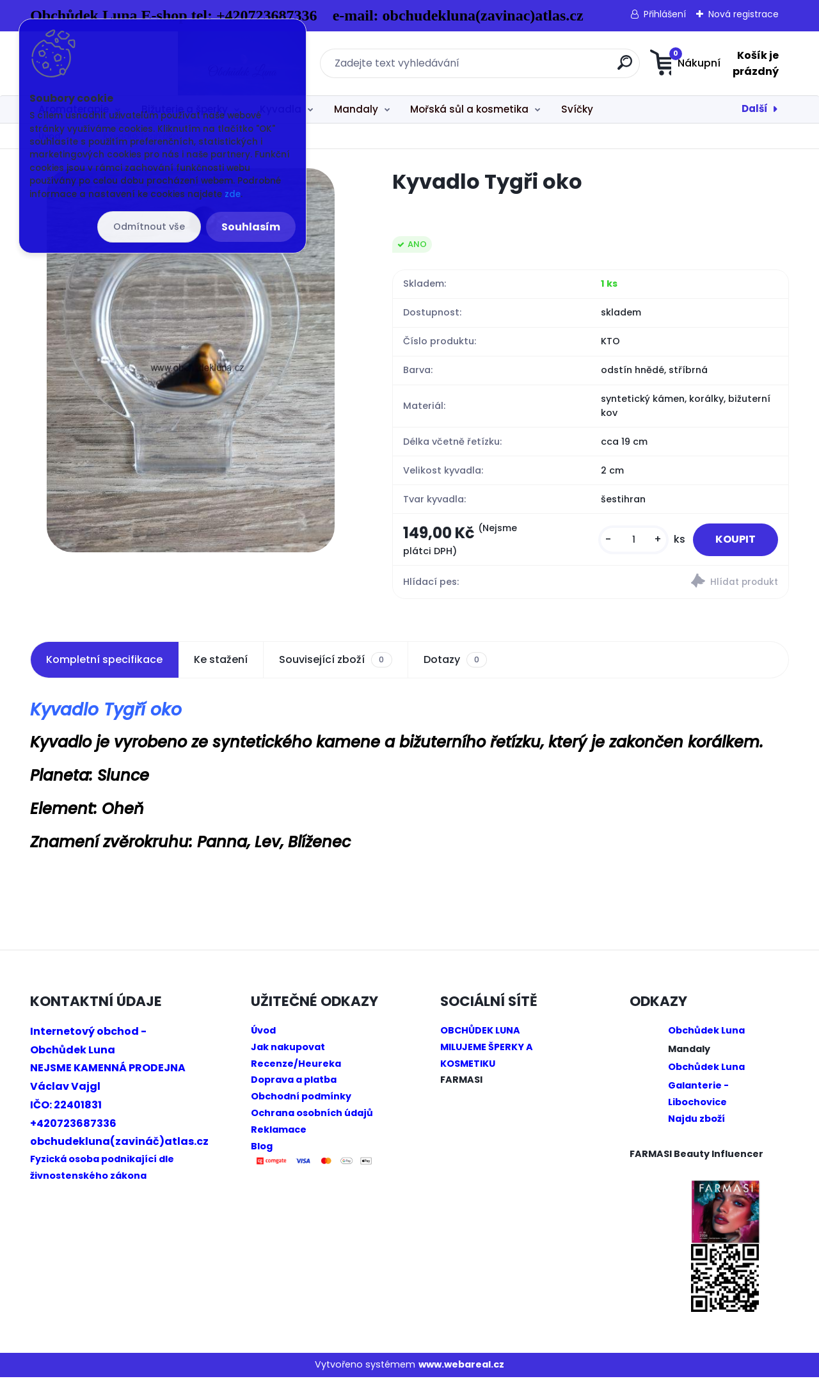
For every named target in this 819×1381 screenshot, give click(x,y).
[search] (536, 67)
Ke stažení (221, 662)
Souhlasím (250, 227)
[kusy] (624, 541)
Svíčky (577, 109)
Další (755, 108)
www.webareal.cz (461, 1368)
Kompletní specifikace (104, 662)
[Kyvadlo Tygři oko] (191, 360)
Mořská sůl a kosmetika (469, 109)
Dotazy (455, 663)
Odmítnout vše (149, 226)
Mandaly (356, 109)
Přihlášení (665, 14)
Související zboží (335, 663)
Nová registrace (743, 14)
